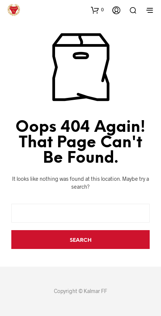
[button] (97, 10)
